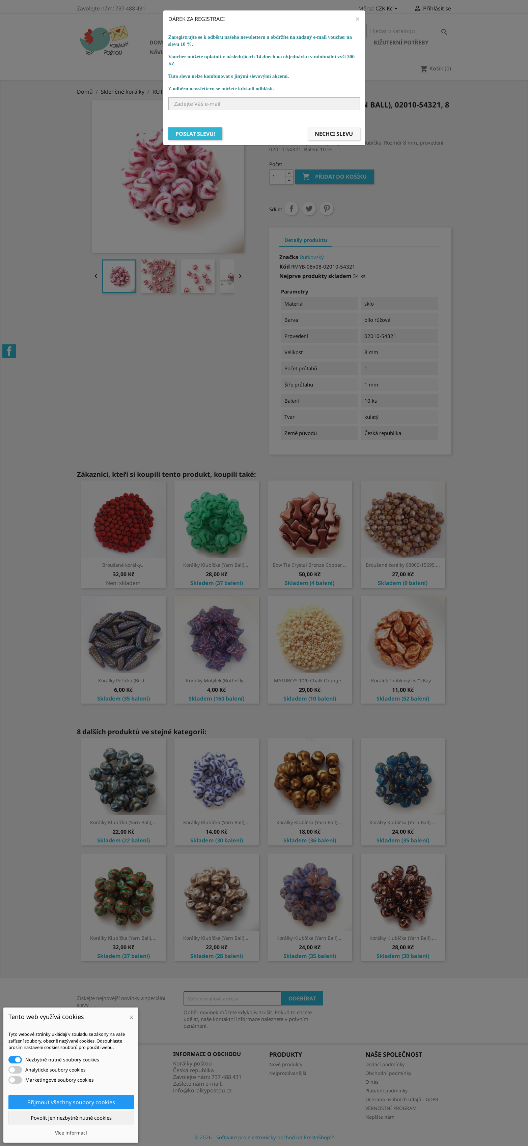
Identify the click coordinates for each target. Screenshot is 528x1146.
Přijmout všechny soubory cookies (71, 1102)
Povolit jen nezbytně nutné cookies (71, 1117)
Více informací (71, 1132)
